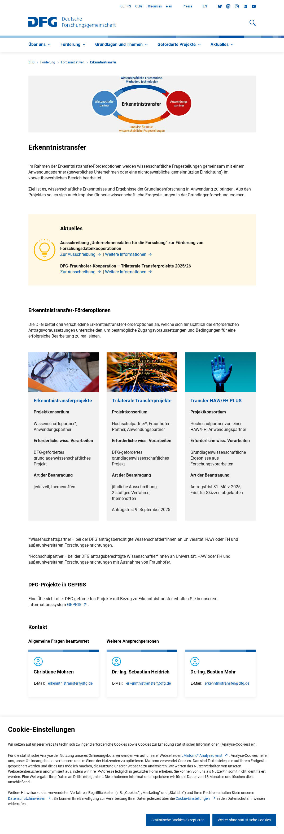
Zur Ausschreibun (81, 254)
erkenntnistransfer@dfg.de (70, 683)
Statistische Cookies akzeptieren (177, 820)
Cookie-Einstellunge (196, 798)
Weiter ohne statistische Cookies (244, 820)
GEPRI (77, 604)
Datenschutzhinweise (30, 798)
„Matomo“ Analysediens (205, 755)
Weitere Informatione (129, 254)
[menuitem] (40, 45)
